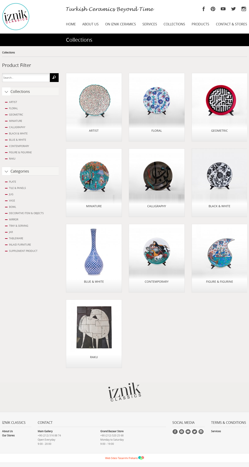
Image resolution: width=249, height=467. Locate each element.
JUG (11, 194)
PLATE (12, 181)
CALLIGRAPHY (17, 127)
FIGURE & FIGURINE (20, 152)
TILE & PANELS (17, 188)
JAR (11, 232)
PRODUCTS (200, 24)
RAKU (12, 158)
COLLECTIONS (174, 24)
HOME (71, 24)
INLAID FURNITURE (20, 244)
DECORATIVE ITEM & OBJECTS (26, 213)
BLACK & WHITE (18, 133)
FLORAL (13, 108)
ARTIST (13, 102)
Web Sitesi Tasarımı (116, 458)
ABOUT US (90, 24)
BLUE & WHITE (17, 139)
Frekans (133, 458)
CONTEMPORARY (19, 146)
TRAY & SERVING (18, 225)
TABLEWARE (16, 238)
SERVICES (149, 24)
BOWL (12, 206)
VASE (12, 200)
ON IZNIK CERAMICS (120, 24)
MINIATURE (15, 120)
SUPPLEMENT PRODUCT (23, 250)
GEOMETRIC (16, 114)
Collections (8, 52)
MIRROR (13, 219)
